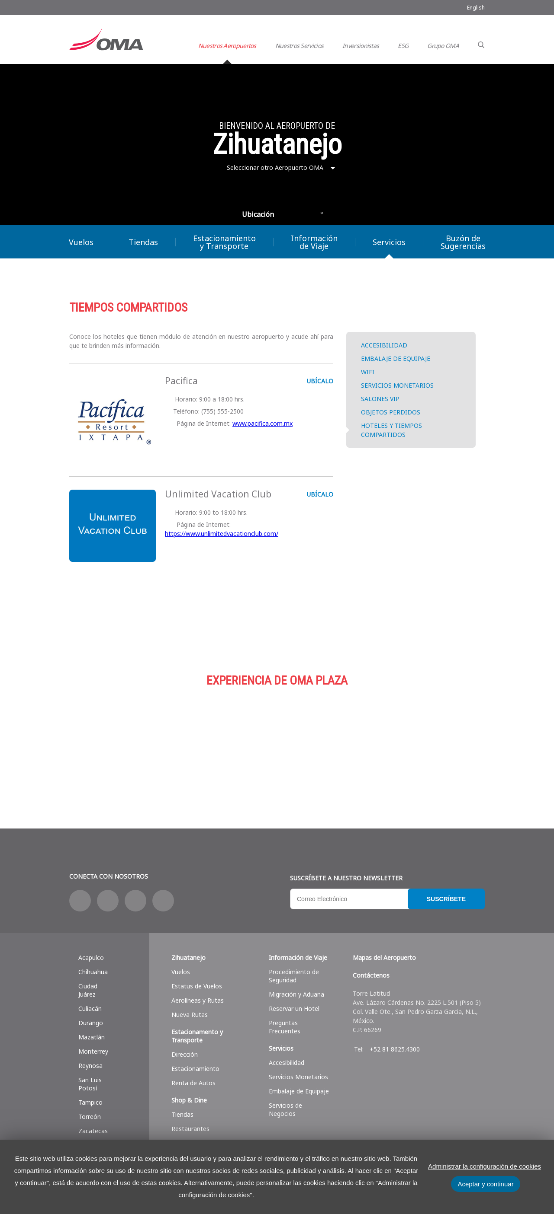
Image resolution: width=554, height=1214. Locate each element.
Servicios (389, 242)
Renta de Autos (193, 1083)
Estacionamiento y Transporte (224, 242)
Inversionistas (360, 45)
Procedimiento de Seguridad (294, 976)
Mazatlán (91, 1037)
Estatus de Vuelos (196, 986)
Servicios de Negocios (285, 1109)
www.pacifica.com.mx (262, 423)
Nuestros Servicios (299, 45)
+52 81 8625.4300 (395, 1049)
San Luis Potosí (90, 1084)
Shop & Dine (189, 1100)
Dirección (184, 1054)
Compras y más (138, 742)
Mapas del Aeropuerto (384, 957)
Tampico (90, 1102)
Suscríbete (446, 898)
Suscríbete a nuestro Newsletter (346, 878)
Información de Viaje (314, 242)
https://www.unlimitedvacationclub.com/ (221, 533)
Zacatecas (93, 1131)
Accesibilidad (286, 1062)
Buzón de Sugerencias (463, 242)
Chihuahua (93, 972)
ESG (403, 45)
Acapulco (91, 957)
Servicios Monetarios (298, 1077)
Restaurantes (190, 1129)
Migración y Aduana (296, 994)
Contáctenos (371, 975)
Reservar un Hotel (294, 1008)
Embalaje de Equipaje (299, 1091)
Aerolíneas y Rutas (197, 1000)
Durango (90, 1023)
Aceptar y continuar (485, 1184)
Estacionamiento (277, 742)
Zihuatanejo (188, 957)
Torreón (89, 1116)
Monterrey (93, 1051)
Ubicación (258, 214)
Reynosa (90, 1065)
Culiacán (90, 1008)
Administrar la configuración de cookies (484, 1166)
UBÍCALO (319, 381)
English (476, 7)
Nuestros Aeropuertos (227, 45)
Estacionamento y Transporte (197, 1036)
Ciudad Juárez (87, 990)
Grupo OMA (443, 45)
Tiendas (143, 242)
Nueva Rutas (189, 1014)
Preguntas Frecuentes (284, 1027)
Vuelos (81, 242)
